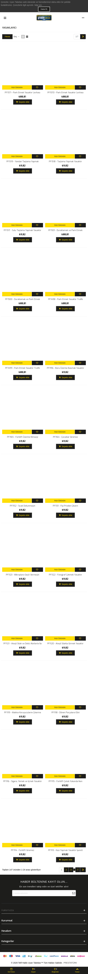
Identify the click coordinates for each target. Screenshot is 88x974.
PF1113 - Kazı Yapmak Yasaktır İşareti (65, 850)
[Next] (83, 36)
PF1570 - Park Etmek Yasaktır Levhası (65, 92)
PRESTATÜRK (70, 963)
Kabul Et (44, 9)
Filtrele (7, 37)
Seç (16, 36)
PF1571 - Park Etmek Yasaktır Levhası (22, 92)
